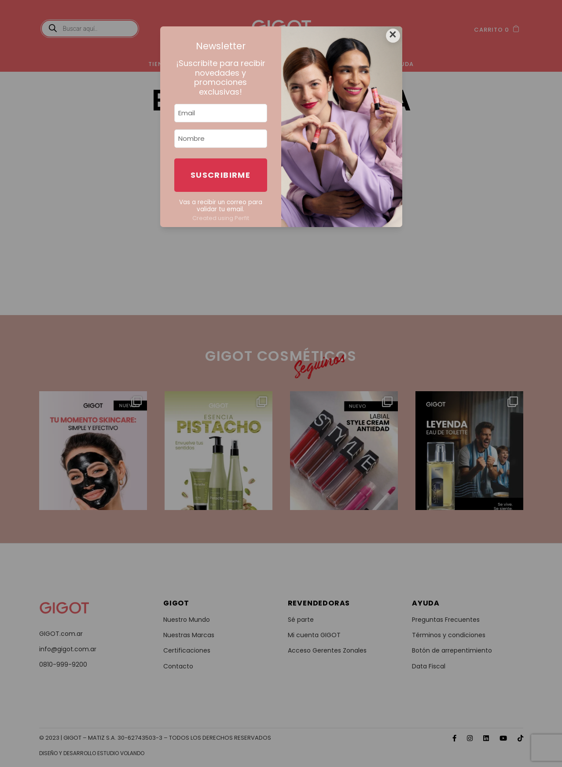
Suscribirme (220, 174)
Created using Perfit (220, 218)
